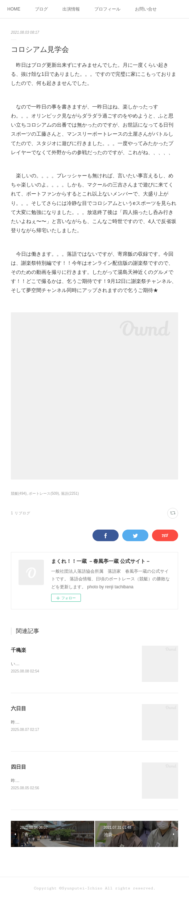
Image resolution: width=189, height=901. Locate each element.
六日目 (18, 709)
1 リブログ (20, 513)
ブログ (41, 9)
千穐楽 (18, 650)
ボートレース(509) (44, 493)
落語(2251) (70, 493)
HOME (13, 9)
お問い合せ (146, 9)
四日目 (18, 768)
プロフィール (107, 9)
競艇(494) (18, 493)
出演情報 (71, 9)
